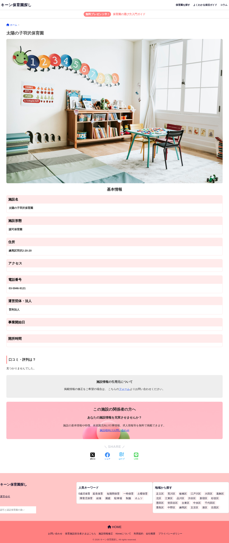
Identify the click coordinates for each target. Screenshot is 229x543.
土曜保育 (142, 493)
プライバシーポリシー (170, 533)
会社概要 (150, 533)
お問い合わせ (55, 533)
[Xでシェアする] (93, 456)
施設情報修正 (106, 533)
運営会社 (5, 496)
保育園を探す (183, 4)
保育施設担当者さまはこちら (80, 533)
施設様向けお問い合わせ (114, 430)
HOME (115, 527)
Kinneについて (123, 533)
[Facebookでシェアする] (107, 456)
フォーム (124, 389)
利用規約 (138, 533)
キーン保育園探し (16, 5)
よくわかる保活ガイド (205, 4)
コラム (223, 4)
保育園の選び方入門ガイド (115, 14)
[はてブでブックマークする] (122, 456)
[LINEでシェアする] (136, 456)
